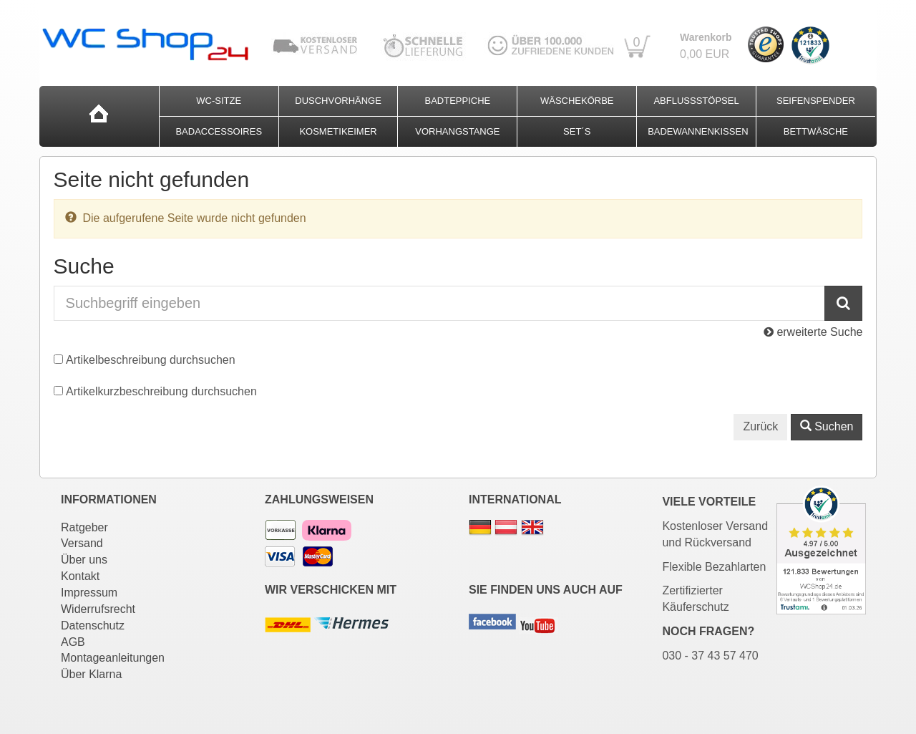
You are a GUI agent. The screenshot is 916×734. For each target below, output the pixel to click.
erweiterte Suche (813, 332)
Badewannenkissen (698, 131)
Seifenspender (815, 100)
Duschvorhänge (338, 100)
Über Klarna (91, 674)
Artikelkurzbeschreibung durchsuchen (161, 391)
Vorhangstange (457, 131)
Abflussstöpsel (696, 100)
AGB (73, 642)
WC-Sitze (218, 100)
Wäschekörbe (577, 100)
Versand (82, 543)
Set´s (576, 131)
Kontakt (80, 576)
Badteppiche (458, 100)
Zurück (760, 426)
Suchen (827, 426)
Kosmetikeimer (337, 131)
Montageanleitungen (113, 658)
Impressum (89, 592)
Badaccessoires (218, 131)
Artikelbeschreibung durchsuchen (150, 360)
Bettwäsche (816, 131)
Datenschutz (93, 625)
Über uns (84, 560)
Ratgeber (84, 527)
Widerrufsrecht (98, 609)
